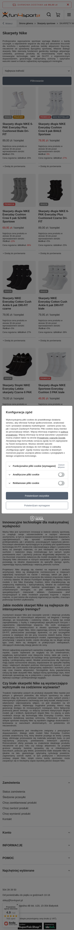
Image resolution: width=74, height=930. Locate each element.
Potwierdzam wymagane (37, 505)
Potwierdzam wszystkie (37, 495)
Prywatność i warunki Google (51, 438)
